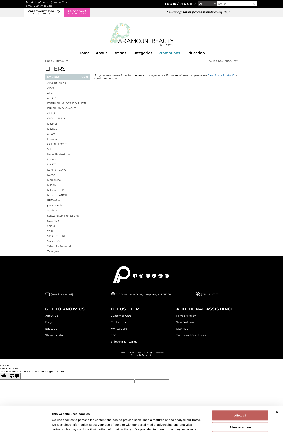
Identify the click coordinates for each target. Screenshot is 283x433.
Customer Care (121, 315)
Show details (206, 425)
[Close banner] (277, 387)
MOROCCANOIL (57, 195)
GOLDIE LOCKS (57, 144)
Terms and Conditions (191, 335)
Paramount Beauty (44, 12)
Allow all (240, 390)
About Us (51, 315)
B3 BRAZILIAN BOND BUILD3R (66, 103)
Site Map (182, 328)
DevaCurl (53, 128)
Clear (84, 77)
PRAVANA (53, 200)
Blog (48, 322)
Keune (51, 159)
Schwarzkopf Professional (63, 215)
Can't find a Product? (223, 61)
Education (195, 53)
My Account (119, 328)
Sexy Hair (53, 220)
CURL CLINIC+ (56, 118)
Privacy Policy (186, 315)
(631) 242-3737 (55, 2)
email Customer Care (39, 5)
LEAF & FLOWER (57, 169)
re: (77, 12)
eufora (51, 133)
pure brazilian (55, 205)
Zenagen (53, 251)
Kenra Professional (58, 154)
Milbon (51, 184)
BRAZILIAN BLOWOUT (61, 108)
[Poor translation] (14, 376)
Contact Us (118, 322)
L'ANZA (51, 164)
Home (84, 53)
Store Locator (54, 335)
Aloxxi (50, 87)
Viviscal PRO (54, 241)
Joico (50, 149)
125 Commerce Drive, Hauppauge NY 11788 (143, 294)
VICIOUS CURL (56, 236)
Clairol (51, 113)
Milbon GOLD (55, 190)
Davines (52, 123)
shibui (51, 225)
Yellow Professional (59, 246)
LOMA (51, 174)
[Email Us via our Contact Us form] (62, 294)
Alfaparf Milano (56, 82)
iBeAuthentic (145, 355)
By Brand (53, 77)
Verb (50, 230)
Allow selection (240, 402)
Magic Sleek (54, 179)
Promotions (169, 53)
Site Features (185, 322)
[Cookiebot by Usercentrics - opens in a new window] (25, 425)
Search (254, 4)
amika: (51, 98)
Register (187, 4)
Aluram (51, 92)
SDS (114, 335)
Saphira (52, 210)
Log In (171, 4)
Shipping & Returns (124, 341)
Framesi (52, 138)
